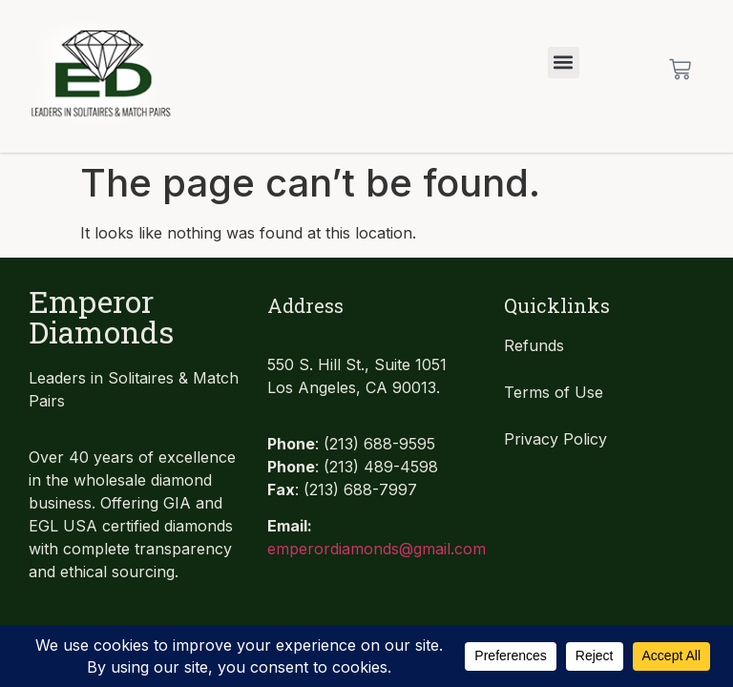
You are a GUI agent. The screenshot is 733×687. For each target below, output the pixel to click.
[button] (563, 62)
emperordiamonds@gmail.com (376, 548)
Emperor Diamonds (101, 316)
